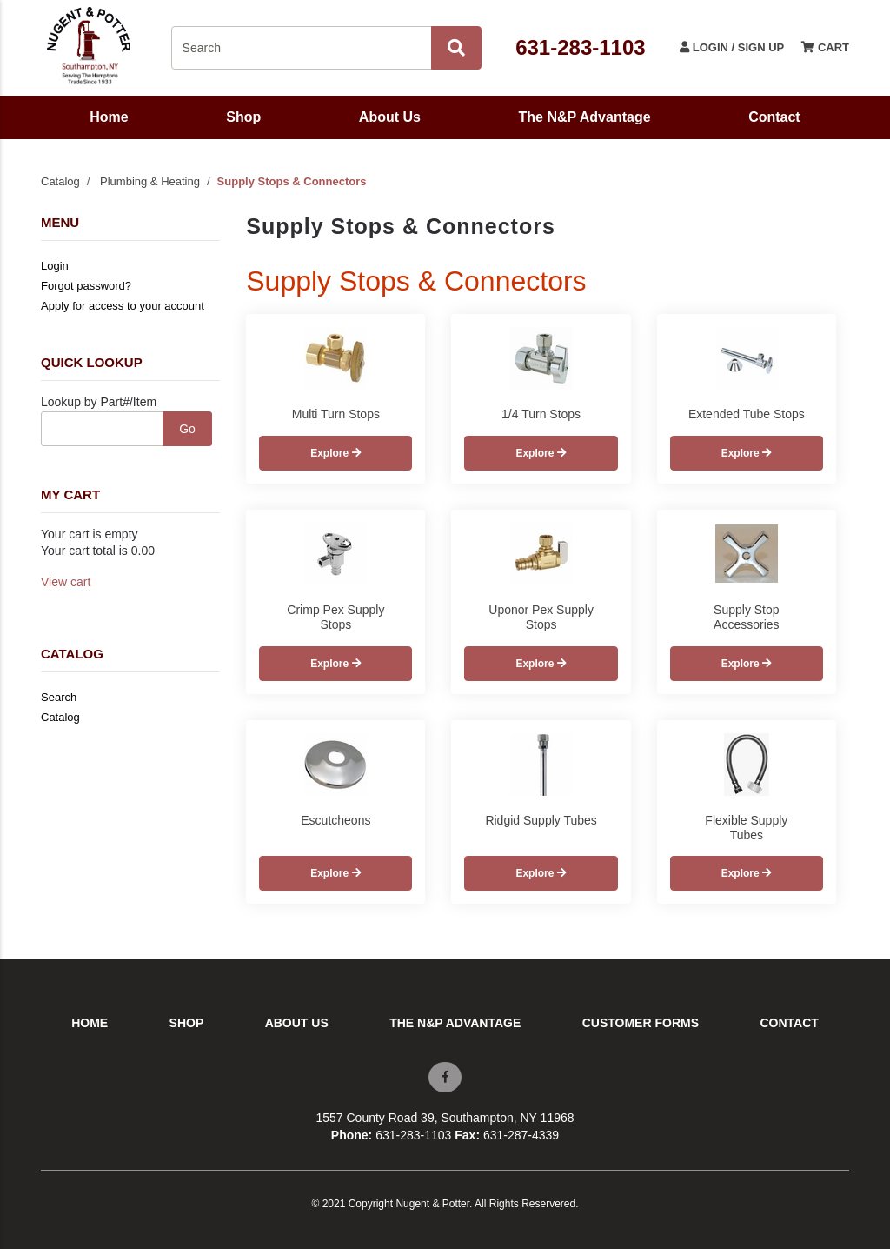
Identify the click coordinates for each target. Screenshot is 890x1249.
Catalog (60, 181)
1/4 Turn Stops (541, 414)
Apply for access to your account (122, 305)
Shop (243, 117)
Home (109, 117)
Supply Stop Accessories (747, 617)
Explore (335, 453)
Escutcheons (335, 820)
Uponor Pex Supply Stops (541, 617)
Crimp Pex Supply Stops (335, 617)
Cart (825, 47)
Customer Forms (640, 1023)
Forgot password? (86, 285)
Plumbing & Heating (150, 181)
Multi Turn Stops (336, 414)
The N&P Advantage (585, 117)
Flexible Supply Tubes (746, 827)
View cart (65, 582)
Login (55, 265)
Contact (774, 117)
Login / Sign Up (732, 47)
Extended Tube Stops (746, 414)
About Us (390, 117)
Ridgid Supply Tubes (540, 820)
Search (58, 697)
